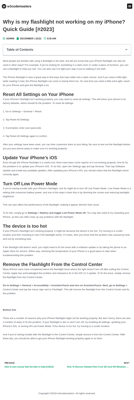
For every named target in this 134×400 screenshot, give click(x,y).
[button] (129, 6)
